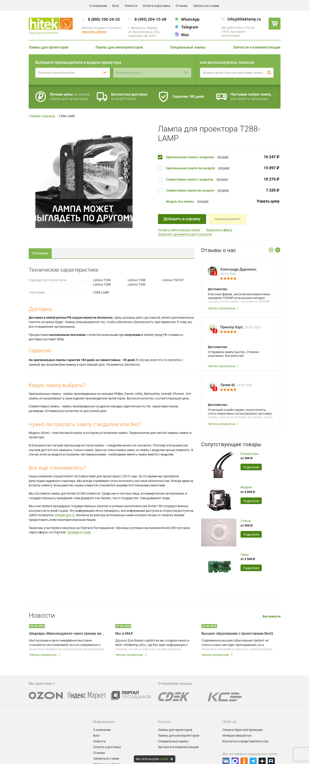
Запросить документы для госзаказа (185, 234)
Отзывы (182, 6)
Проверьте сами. (79, 532)
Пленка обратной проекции (242, 730)
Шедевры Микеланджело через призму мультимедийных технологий (67, 633)
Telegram (189, 27)
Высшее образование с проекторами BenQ (237, 633)
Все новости (272, 616)
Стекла (246, 521)
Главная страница (42, 116)
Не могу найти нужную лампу (179, 230)
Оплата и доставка (156, 6)
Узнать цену (268, 201)
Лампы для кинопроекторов (119, 47)
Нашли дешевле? (227, 219)
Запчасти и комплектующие (257, 47)
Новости (131, 6)
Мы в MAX (124, 633)
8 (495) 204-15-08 (150, 19)
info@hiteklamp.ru (244, 19)
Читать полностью (223, 308)
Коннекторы (250, 453)
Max (185, 34)
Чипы (245, 554)
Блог (115, 6)
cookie (163, 759)
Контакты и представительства (245, 741)
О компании (98, 6)
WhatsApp (190, 19)
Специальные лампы (188, 47)
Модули (246, 487)
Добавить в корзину (182, 218)
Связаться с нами (206, 6)
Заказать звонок (94, 32)
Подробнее (251, 467)
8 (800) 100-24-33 (104, 19)
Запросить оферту (219, 230)
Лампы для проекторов (48, 47)
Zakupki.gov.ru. (65, 515)
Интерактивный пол (237, 735)
